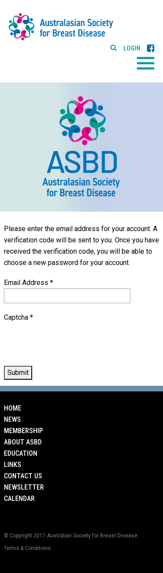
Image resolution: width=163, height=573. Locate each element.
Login (131, 48)
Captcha (18, 317)
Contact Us (23, 476)
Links (12, 464)
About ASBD (23, 442)
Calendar (19, 498)
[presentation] (70, 340)
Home (12, 408)
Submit (18, 372)
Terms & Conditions (27, 548)
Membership (23, 431)
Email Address (28, 282)
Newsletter (24, 487)
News (12, 419)
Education (20, 453)
